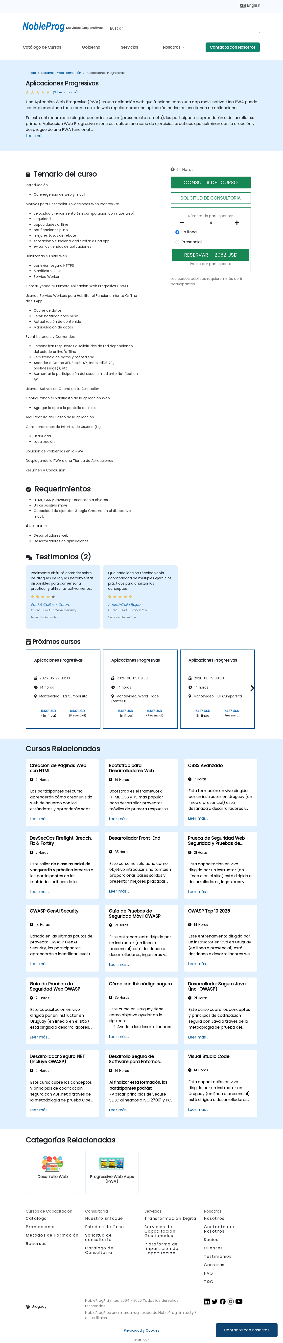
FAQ (208, 1273)
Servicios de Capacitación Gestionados (159, 1231)
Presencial (191, 242)
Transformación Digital (171, 1218)
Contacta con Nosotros (233, 47)
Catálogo (36, 1218)
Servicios (130, 47)
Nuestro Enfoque (104, 1218)
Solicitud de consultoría (98, 1237)
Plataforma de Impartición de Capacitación (161, 1248)
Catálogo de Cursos (42, 47)
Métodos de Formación (52, 1235)
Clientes (213, 1248)
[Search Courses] (183, 28)
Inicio (32, 73)
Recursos (36, 1243)
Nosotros (172, 47)
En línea (189, 232)
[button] (251, 688)
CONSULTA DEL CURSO (211, 182)
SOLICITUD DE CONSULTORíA (211, 198)
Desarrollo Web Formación (61, 73)
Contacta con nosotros (246, 1330)
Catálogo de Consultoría (99, 1250)
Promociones (41, 1227)
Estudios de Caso (104, 1227)
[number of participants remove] (183, 223)
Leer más (35, 136)
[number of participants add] (238, 223)
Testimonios (218, 1256)
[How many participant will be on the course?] (211, 223)
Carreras (214, 1265)
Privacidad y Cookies (141, 1330)
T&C (208, 1281)
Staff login (141, 1340)
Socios (211, 1239)
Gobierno (91, 47)
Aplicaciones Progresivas (106, 73)
